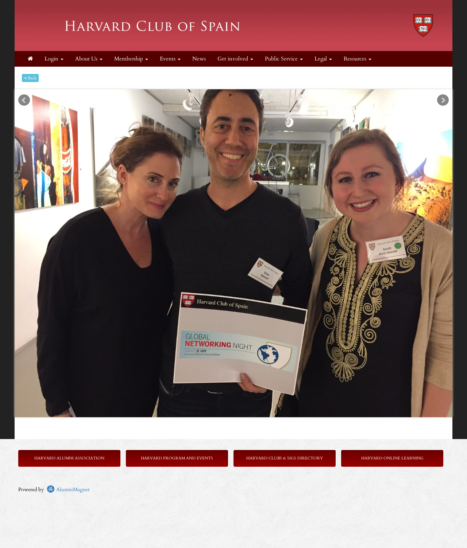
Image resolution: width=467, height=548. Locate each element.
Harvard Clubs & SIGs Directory (284, 458)
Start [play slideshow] (231, 95)
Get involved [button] (235, 59)
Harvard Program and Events (177, 458)
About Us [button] (89, 59)
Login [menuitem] (54, 59)
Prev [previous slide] (24, 100)
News (199, 59)
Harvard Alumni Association (69, 458)
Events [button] (170, 59)
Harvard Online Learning (392, 458)
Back (30, 78)
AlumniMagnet (68, 489)
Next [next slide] (443, 100)
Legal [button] (323, 59)
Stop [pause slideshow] (236, 95)
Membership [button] (131, 59)
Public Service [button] (284, 59)
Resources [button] (357, 59)
